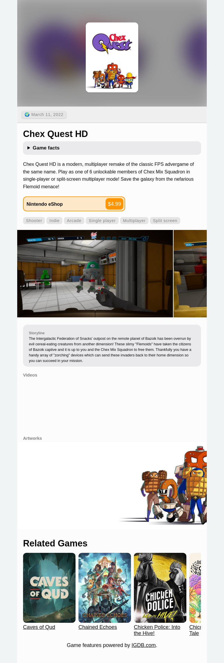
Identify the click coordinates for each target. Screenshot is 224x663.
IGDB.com (144, 645)
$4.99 (114, 204)
